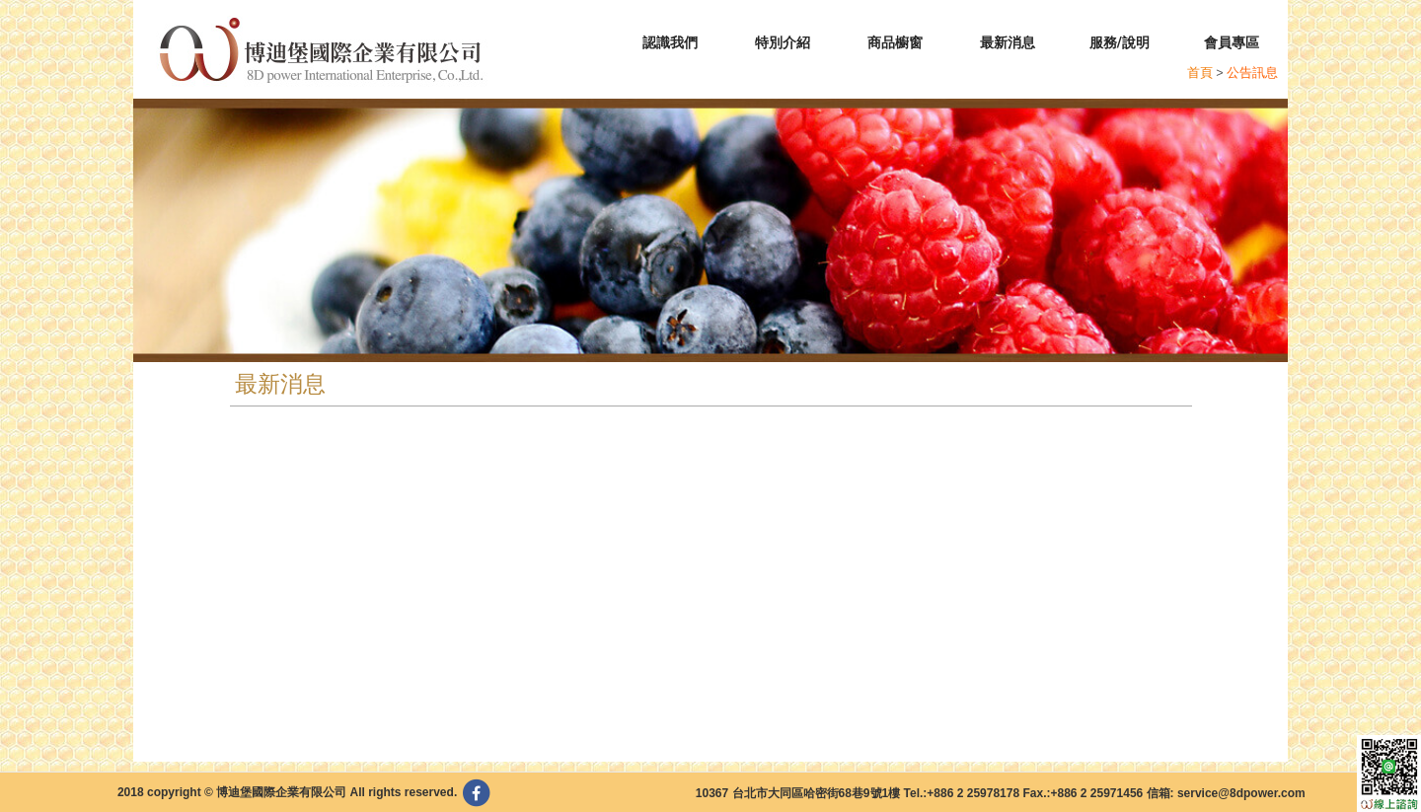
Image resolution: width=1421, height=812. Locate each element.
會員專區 (1231, 42)
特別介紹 (782, 42)
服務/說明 (1119, 42)
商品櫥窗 (895, 42)
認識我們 (670, 42)
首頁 (1200, 73)
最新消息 (1007, 42)
